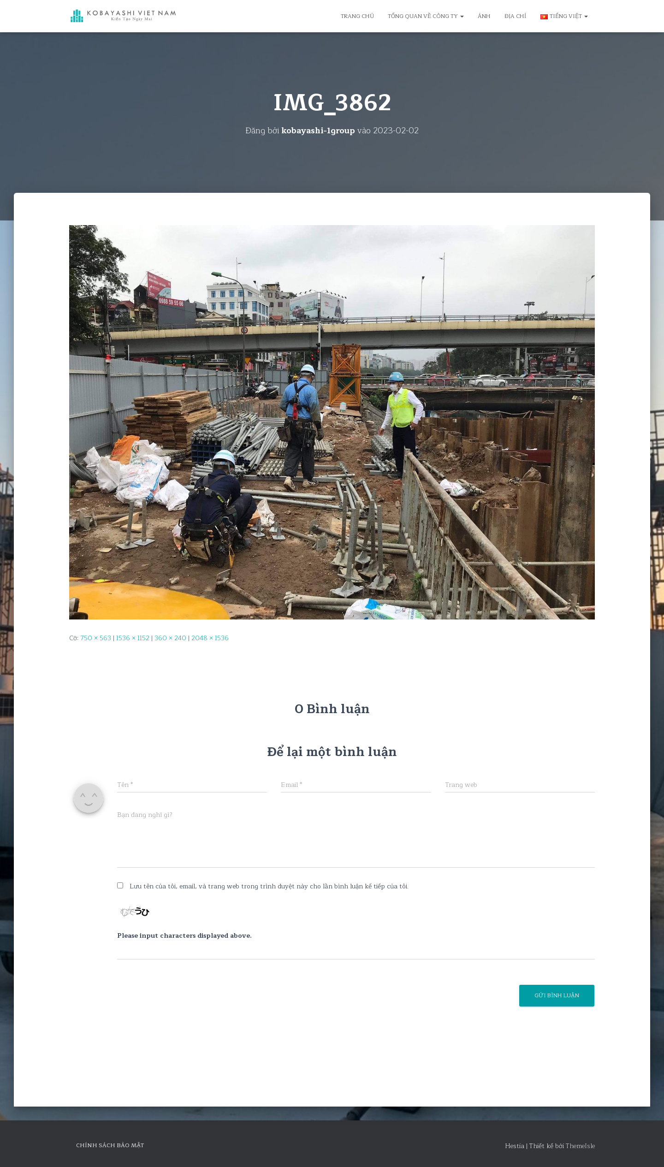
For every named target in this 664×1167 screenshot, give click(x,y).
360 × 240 (170, 638)
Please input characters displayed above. (184, 935)
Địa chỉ (515, 16)
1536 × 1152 (132, 638)
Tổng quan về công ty (426, 16)
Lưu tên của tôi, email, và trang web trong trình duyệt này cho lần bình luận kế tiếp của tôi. (269, 886)
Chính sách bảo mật (110, 1145)
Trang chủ (357, 16)
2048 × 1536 (210, 638)
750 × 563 (95, 638)
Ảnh (484, 16)
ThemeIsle (580, 1146)
